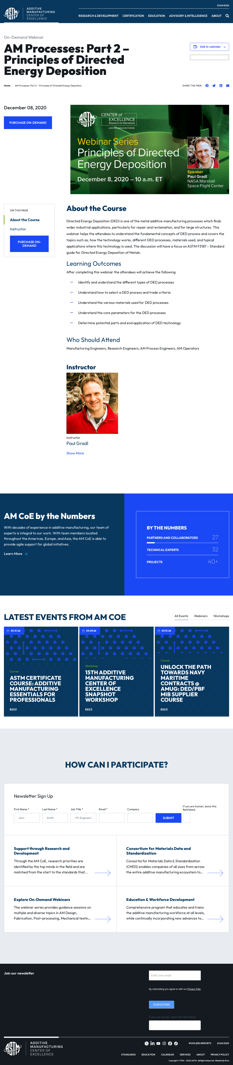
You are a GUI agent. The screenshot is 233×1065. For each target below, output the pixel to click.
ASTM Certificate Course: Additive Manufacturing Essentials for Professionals (35, 688)
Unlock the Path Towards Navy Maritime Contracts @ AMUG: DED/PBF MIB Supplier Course (186, 683)
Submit (168, 818)
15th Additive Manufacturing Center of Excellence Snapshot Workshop (109, 686)
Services (185, 1054)
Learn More (13, 554)
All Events (181, 616)
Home (7, 85)
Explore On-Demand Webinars (42, 899)
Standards (128, 1054)
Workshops (221, 616)
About (216, 16)
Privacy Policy (194, 989)
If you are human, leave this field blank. (199, 808)
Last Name (49, 809)
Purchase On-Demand (28, 123)
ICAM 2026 (223, 5)
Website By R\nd (222, 1060)
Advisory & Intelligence (188, 16)
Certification (133, 16)
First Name (21, 809)
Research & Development (98, 16)
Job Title (77, 809)
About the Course (24, 219)
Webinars (201, 616)
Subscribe (161, 1004)
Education (156, 16)
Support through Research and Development (42, 851)
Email (103, 809)
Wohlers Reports (200, 1043)
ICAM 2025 (223, 1043)
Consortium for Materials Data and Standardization (158, 851)
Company (133, 809)
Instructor (18, 229)
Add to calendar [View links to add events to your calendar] (210, 46)
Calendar (167, 1054)
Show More (75, 453)
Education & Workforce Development (160, 899)
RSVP (13, 709)
